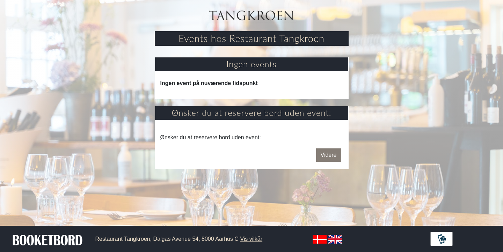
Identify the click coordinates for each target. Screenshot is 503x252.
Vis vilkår (251, 239)
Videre (329, 155)
